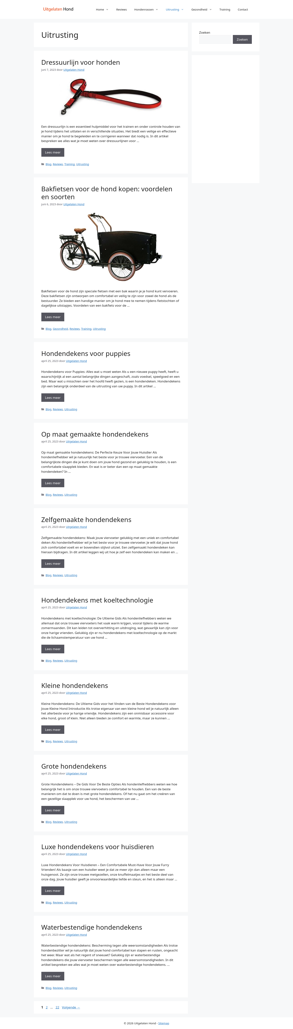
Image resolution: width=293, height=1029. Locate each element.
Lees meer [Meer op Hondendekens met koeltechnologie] (53, 649)
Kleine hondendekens (74, 685)
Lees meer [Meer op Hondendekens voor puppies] (53, 397)
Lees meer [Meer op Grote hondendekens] (53, 810)
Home (104, 9)
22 (57, 1007)
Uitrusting (177, 9)
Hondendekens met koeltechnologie (97, 600)
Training (225, 9)
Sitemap (163, 1023)
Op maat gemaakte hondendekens (95, 434)
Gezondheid (203, 9)
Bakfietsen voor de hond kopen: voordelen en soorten (107, 192)
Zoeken (204, 32)
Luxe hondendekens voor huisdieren (97, 846)
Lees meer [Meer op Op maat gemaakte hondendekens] (53, 483)
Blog (48, 164)
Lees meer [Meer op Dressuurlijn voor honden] (53, 152)
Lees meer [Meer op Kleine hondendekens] (53, 729)
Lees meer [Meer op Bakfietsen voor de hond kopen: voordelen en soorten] (53, 317)
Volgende (71, 1007)
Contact (243, 9)
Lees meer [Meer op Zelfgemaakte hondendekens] (53, 563)
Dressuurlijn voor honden (80, 62)
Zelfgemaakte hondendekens (86, 519)
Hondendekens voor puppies (85, 353)
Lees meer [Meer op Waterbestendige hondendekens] (53, 976)
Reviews (121, 9)
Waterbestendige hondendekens (91, 927)
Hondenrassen (148, 9)
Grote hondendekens (74, 766)
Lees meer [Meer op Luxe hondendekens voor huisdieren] (53, 890)
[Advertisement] (225, 119)
